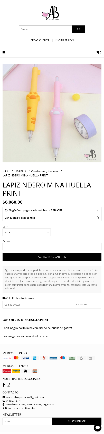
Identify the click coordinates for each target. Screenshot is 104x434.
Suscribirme (77, 421)
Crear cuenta (40, 40)
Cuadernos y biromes (45, 171)
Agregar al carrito (52, 257)
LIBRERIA (20, 171)
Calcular (81, 304)
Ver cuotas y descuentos (20, 217)
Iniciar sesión (64, 40)
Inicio (6, 171)
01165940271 (12, 400)
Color (5, 226)
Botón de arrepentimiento (19, 408)
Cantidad (7, 241)
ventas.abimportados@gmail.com (23, 397)
